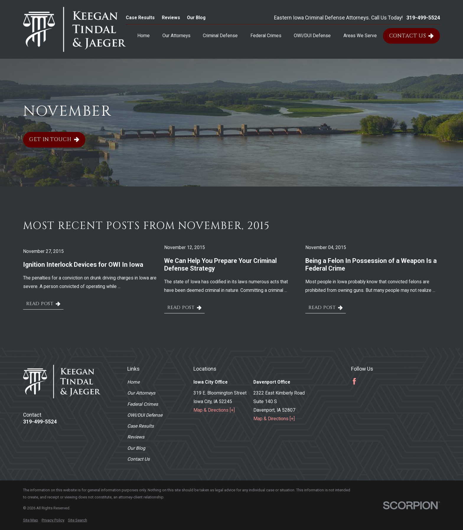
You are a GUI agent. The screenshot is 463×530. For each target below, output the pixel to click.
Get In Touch (54, 139)
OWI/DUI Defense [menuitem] (312, 35)
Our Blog (196, 17)
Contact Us (411, 36)
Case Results (140, 17)
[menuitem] (30, 520)
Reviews (171, 17)
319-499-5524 (423, 18)
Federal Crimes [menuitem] (265, 35)
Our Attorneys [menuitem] (176, 35)
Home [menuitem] (143, 35)
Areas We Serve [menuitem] (360, 35)
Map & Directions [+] (214, 410)
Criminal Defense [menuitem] (220, 35)
